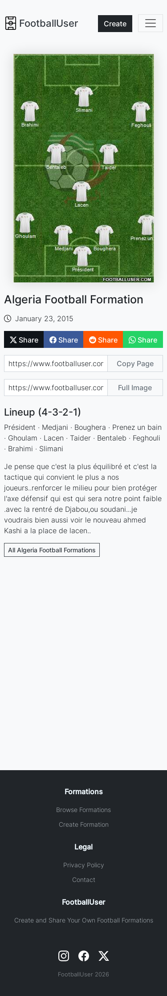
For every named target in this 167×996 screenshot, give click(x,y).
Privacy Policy (83, 865)
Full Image (135, 387)
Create (115, 23)
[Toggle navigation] (150, 23)
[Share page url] (55, 363)
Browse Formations (83, 809)
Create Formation (84, 824)
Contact (83, 879)
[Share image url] (55, 387)
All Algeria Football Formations (52, 550)
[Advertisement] (83, 651)
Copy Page (135, 363)
